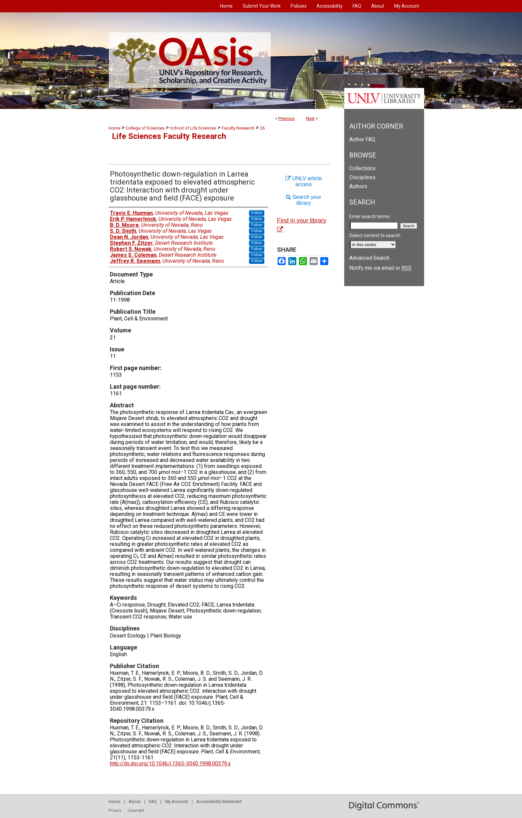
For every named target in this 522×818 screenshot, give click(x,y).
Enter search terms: (370, 216)
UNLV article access (303, 181)
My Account (176, 801)
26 (262, 128)
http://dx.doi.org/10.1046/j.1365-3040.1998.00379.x (170, 763)
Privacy (115, 810)
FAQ (153, 801)
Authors (358, 186)
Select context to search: (375, 235)
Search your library (303, 200)
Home (114, 128)
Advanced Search (369, 258)
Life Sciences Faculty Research (169, 136)
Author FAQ (362, 139)
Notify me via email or (380, 268)
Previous (286, 118)
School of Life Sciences (193, 128)
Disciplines (362, 177)
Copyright (136, 810)
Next (310, 118)
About (134, 801)
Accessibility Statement (219, 801)
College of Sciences (145, 128)
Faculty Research (238, 128)
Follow (256, 213)
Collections (362, 168)
